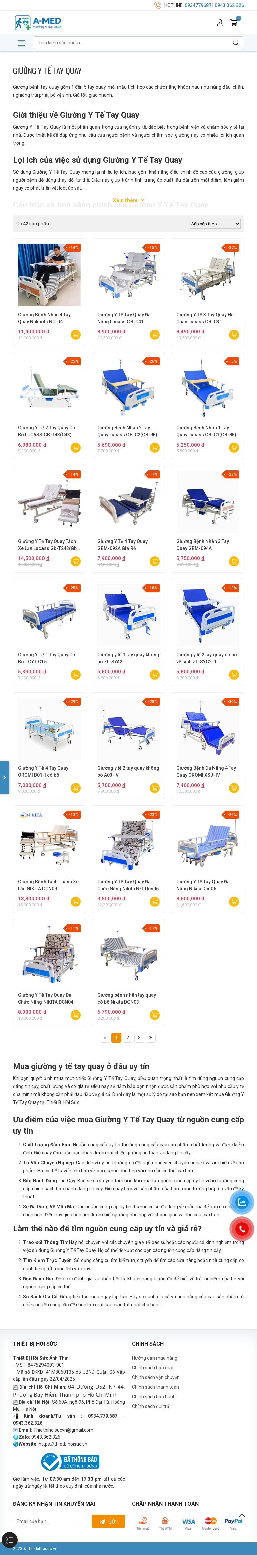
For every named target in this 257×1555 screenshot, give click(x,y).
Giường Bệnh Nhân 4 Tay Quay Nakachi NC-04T (44, 318)
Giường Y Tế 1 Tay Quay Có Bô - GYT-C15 (46, 658)
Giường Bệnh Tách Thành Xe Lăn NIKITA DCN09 (48, 885)
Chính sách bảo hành (154, 1396)
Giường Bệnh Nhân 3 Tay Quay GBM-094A (202, 545)
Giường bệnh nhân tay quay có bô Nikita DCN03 (126, 998)
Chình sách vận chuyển (156, 1377)
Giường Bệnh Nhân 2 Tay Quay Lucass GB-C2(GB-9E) (127, 431)
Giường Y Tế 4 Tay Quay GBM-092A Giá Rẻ (122, 545)
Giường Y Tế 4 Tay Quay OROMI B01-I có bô (43, 771)
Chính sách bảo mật (153, 1367)
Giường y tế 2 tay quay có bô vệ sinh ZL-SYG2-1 (206, 658)
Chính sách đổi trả (150, 1406)
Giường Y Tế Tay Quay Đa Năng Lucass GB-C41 (124, 318)
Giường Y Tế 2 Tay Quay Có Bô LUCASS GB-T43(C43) (46, 431)
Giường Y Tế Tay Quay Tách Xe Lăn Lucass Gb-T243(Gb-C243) (48, 545)
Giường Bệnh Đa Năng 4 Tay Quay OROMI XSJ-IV (206, 771)
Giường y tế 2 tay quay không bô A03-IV (128, 771)
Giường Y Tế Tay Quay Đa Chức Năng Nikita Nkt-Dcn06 (128, 885)
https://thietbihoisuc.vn (63, 1444)
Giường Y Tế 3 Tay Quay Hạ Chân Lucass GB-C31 (205, 318)
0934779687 (198, 5)
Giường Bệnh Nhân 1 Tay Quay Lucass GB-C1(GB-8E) (206, 431)
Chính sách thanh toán (155, 1387)
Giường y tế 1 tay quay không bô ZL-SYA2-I (128, 658)
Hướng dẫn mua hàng (154, 1358)
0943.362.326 (229, 5)
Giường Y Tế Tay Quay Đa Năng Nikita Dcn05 (203, 885)
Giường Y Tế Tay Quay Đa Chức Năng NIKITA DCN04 (45, 998)
